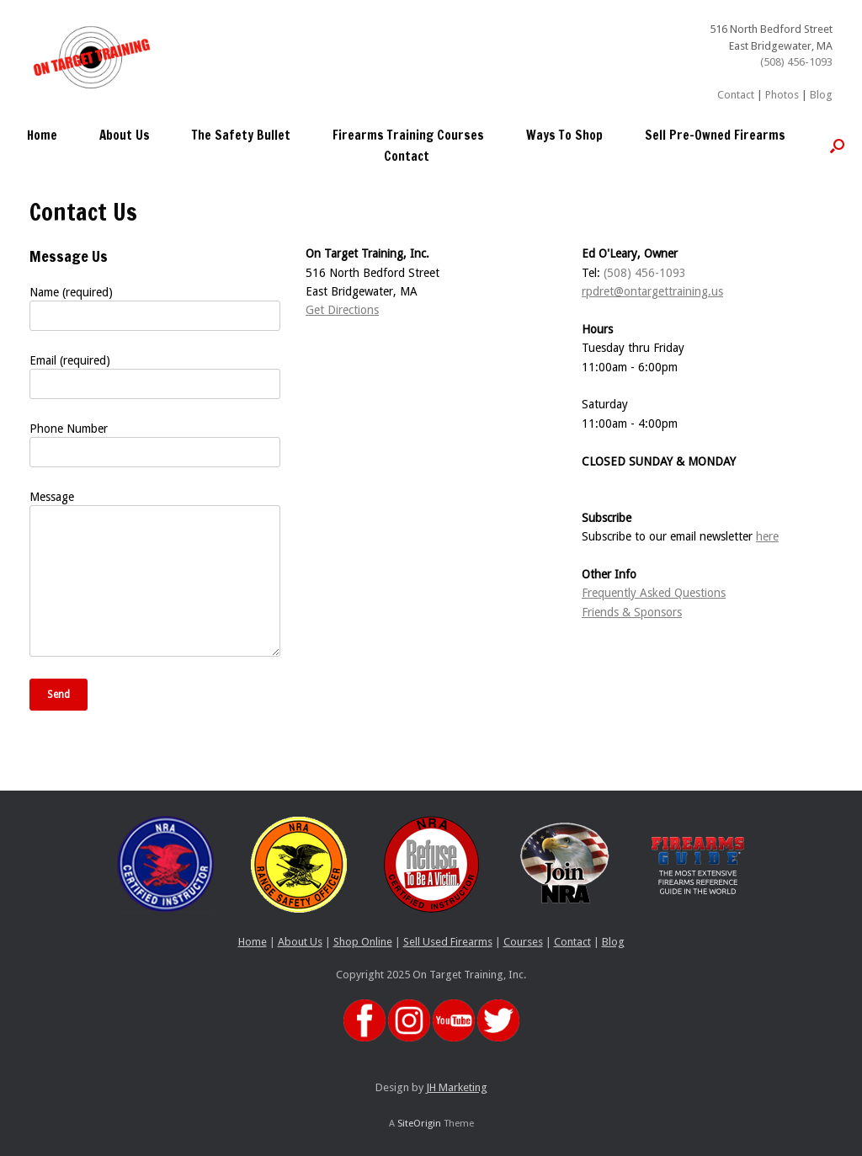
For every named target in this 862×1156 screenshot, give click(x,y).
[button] (837, 146)
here (767, 536)
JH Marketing (456, 1087)
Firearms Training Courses (408, 135)
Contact (735, 94)
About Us (124, 135)
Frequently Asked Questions (654, 592)
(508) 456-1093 (796, 62)
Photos (782, 94)
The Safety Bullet (241, 135)
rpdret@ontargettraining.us (652, 291)
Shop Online (362, 941)
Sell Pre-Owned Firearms (715, 135)
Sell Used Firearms (447, 941)
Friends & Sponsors (632, 612)
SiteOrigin (419, 1123)
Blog (821, 94)
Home (42, 135)
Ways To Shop (564, 135)
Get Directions (342, 310)
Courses (523, 941)
